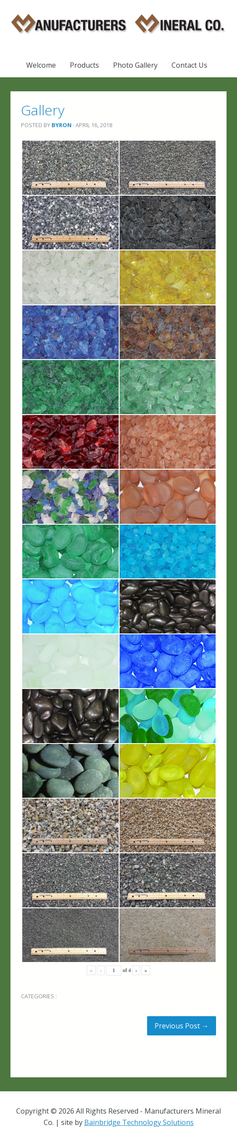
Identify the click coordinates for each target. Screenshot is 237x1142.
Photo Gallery (135, 65)
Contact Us (189, 65)
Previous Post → (182, 1026)
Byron (62, 125)
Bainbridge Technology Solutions (139, 1122)
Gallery (43, 109)
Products (84, 65)
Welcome (41, 65)
